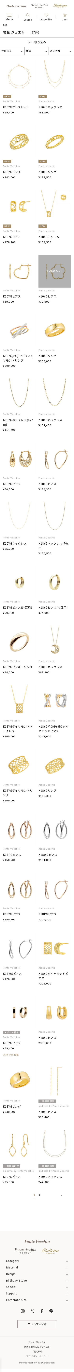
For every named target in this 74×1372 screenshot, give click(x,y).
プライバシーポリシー (37, 1356)
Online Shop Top (37, 1341)
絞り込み (37, 42)
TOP (5, 25)
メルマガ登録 (37, 1324)
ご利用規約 (37, 1351)
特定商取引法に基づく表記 (37, 1346)
